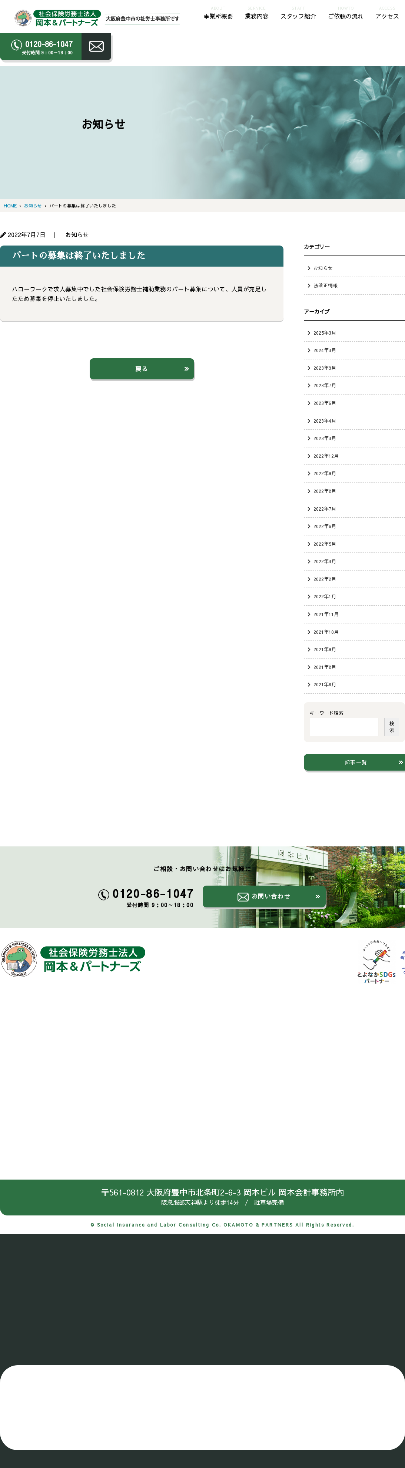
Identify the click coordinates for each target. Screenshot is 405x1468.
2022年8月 (324, 491)
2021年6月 (324, 684)
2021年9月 (324, 649)
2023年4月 (324, 420)
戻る (141, 369)
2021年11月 (326, 614)
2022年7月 (324, 508)
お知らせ (323, 268)
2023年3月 (324, 438)
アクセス (387, 12)
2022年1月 (324, 596)
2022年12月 (326, 456)
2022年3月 (324, 561)
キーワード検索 (326, 713)
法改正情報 (325, 285)
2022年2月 (324, 579)
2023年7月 (324, 385)
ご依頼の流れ (345, 12)
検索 (391, 727)
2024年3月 (324, 350)
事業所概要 (218, 12)
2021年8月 (324, 667)
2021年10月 (326, 632)
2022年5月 (324, 544)
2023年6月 (324, 403)
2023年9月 (324, 368)
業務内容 (257, 12)
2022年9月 (324, 473)
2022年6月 (324, 526)
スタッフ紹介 (298, 12)
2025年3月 (324, 332)
